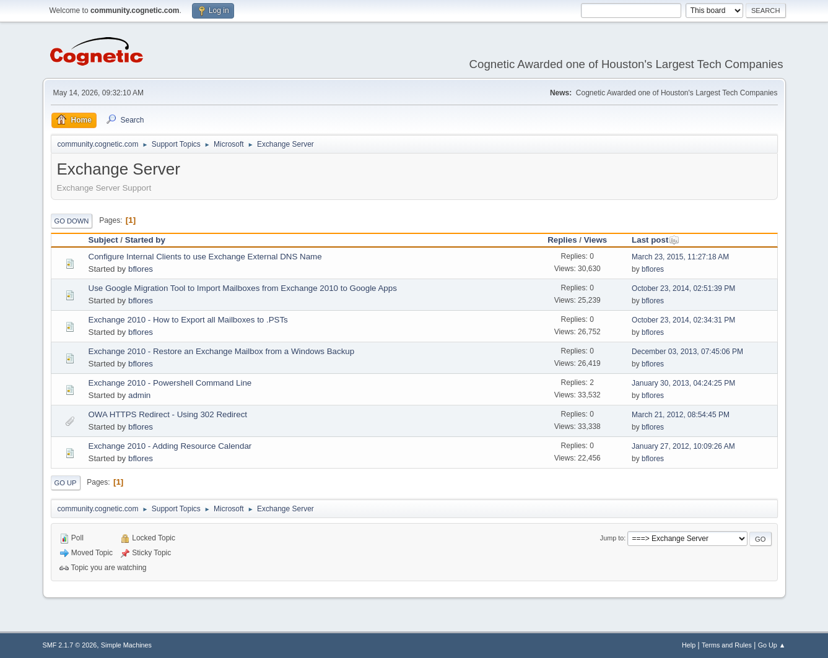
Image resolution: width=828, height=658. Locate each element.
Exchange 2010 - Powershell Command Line (170, 382)
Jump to (612, 538)
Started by (145, 240)
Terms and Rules (727, 645)
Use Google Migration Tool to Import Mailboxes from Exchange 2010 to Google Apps (243, 288)
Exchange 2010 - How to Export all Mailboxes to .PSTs (188, 319)
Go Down (71, 221)
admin (139, 395)
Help (688, 645)
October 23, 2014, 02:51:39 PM (683, 288)
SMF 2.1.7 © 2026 (70, 645)
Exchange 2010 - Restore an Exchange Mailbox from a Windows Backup (222, 351)
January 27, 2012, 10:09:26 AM (683, 446)
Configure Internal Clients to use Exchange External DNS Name (205, 256)
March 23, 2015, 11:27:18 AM (680, 257)
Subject (103, 240)
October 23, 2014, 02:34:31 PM (683, 320)
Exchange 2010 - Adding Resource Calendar (170, 446)
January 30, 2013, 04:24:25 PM (683, 383)
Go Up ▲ (772, 645)
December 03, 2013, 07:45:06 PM (687, 351)
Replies (562, 240)
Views (596, 240)
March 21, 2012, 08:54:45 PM (681, 414)
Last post (655, 240)
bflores (140, 269)
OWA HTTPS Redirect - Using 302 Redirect (168, 414)
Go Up (65, 483)
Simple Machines (126, 645)
